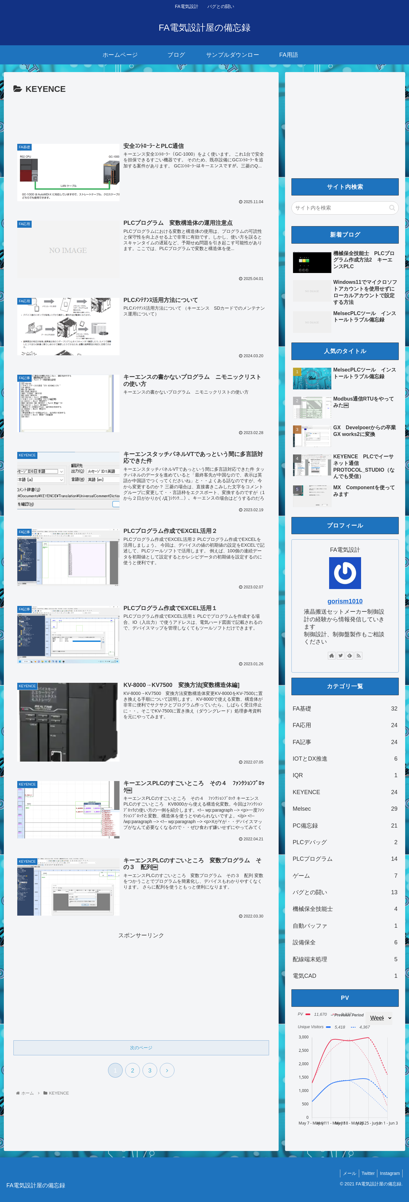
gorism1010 (345, 601)
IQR (345, 775)
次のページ (141, 1047)
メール (346, 1173)
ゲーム (345, 876)
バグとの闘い (345, 892)
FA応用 (345, 725)
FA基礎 (345, 709)
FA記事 (345, 742)
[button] (392, 207)
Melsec (345, 809)
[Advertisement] (141, 114)
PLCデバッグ (345, 842)
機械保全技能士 (345, 909)
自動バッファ (345, 926)
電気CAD (345, 976)
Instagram (389, 1173)
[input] (345, 208)
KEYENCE (345, 792)
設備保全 (345, 942)
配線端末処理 (345, 959)
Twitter (366, 1173)
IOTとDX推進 (345, 759)
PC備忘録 (345, 826)
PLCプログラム (345, 859)
